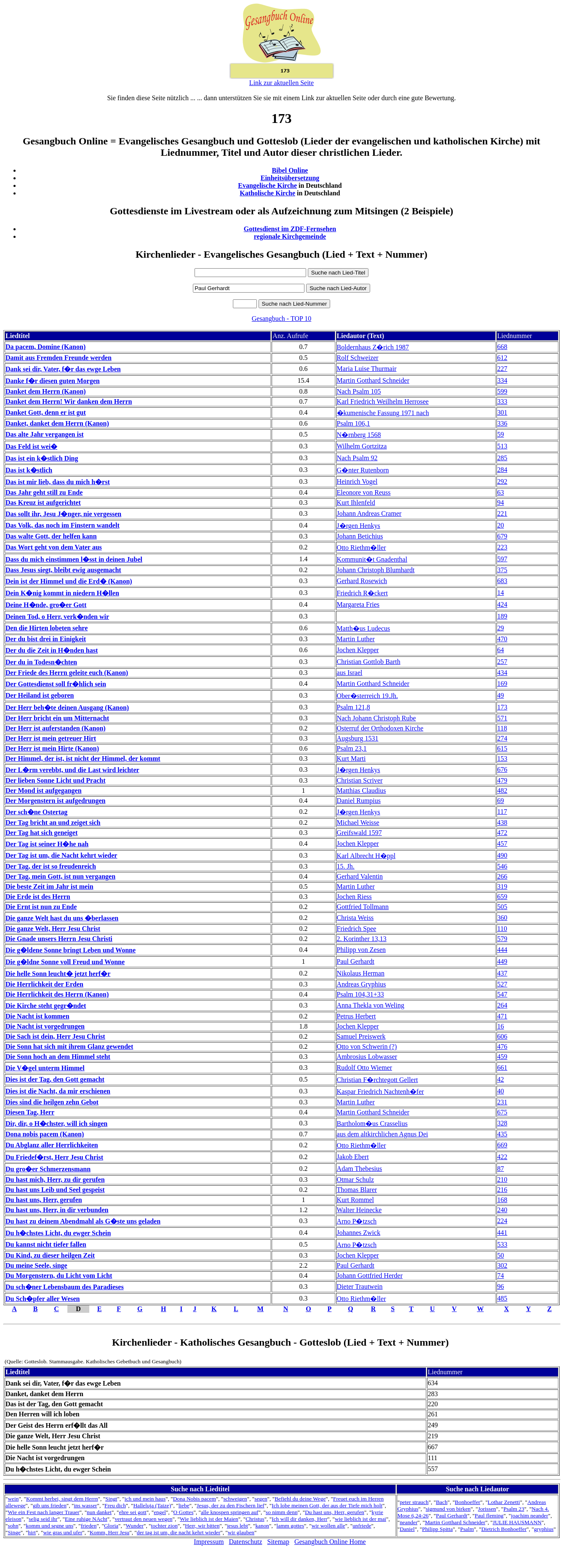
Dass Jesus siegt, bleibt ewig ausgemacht (63, 569)
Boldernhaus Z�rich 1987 (373, 347)
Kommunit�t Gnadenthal (372, 559)
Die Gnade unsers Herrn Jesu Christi (58, 938)
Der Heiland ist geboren (39, 695)
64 (500, 649)
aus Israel (350, 672)
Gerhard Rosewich (362, 580)
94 (500, 502)
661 (502, 1067)
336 (502, 423)
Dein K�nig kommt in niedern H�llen (62, 593)
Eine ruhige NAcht (86, 1519)
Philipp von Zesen (361, 949)
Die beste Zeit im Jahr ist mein (49, 886)
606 (502, 1036)
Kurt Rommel (355, 1199)
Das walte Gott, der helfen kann (51, 536)
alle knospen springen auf (230, 1512)
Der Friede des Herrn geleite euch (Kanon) (66, 672)
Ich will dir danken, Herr (299, 1519)
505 (502, 906)
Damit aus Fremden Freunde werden (58, 357)
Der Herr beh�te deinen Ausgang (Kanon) (67, 707)
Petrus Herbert (356, 1016)
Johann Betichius (360, 536)
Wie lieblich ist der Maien (209, 1519)
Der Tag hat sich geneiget (41, 832)
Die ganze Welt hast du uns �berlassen (61, 918)
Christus (254, 1519)
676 (502, 769)
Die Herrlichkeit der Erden (44, 984)
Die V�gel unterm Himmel (45, 1068)
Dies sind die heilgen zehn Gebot (52, 1102)
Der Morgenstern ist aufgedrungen (55, 800)
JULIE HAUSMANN (517, 1522)
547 (502, 994)
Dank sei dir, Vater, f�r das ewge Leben (63, 369)
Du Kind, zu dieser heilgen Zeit (50, 1255)
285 (502, 457)
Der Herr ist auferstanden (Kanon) (55, 728)
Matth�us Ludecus (363, 628)
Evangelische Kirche (267, 185)
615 (502, 748)
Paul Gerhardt (355, 961)
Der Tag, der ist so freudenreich (50, 866)
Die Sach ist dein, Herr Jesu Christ (55, 1036)
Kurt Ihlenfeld (356, 502)
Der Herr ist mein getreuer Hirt (50, 738)
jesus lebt (237, 1525)
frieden (89, 1525)
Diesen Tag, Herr (29, 1112)
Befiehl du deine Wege (300, 1499)
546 (502, 866)
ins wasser (85, 1505)
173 (502, 707)
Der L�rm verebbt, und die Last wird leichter (72, 769)
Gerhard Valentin (360, 876)
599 (502, 391)
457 (502, 843)
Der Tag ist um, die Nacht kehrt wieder (61, 855)
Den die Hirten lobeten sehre (46, 628)
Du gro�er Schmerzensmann (48, 1169)
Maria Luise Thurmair (367, 368)
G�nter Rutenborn (363, 470)
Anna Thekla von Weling (370, 1005)
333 (502, 401)
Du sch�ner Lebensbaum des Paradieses (64, 1286)
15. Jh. (346, 866)
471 (502, 1016)
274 (502, 738)
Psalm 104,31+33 (360, 994)
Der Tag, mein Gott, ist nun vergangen (60, 876)
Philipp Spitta (437, 1529)
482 (502, 790)
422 (502, 1156)
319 (502, 886)
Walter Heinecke (359, 1209)
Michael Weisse (358, 822)
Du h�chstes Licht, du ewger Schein (58, 1233)
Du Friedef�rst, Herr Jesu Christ (54, 1157)
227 (502, 368)
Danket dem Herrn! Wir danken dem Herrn (68, 401)
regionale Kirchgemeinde (290, 236)
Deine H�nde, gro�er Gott (45, 604)
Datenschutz (245, 1541)
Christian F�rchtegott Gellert (377, 1079)
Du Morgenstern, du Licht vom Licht (58, 1275)
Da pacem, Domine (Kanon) (45, 346)
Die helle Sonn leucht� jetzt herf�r (57, 973)
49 (500, 695)
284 (502, 469)
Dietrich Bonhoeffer (503, 1529)
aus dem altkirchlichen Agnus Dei (382, 1134)
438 (502, 822)
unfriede (361, 1525)
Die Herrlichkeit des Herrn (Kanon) (57, 994)
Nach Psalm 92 (357, 457)
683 (502, 580)
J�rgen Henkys (358, 525)
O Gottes (183, 1512)
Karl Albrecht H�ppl (366, 855)
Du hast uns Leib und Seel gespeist (55, 1189)
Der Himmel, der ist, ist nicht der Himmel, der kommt (82, 758)
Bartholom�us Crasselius (372, 1123)
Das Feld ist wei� (31, 446)
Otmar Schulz (355, 1179)
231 (502, 1102)
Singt (111, 1499)
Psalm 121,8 (353, 707)
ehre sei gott (133, 1512)
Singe (14, 1532)
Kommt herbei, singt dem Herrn (62, 1499)
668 (502, 346)
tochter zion (164, 1525)
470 (502, 639)
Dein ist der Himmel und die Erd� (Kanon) (68, 581)
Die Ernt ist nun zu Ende (41, 906)
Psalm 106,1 (353, 423)
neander (408, 1522)
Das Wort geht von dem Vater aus (53, 547)
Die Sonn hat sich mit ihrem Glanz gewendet (69, 1046)
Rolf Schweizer (358, 357)
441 (502, 1232)
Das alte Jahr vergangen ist (44, 434)
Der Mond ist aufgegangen (43, 790)
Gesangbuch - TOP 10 (281, 318)
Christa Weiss (355, 917)
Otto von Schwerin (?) (367, 1046)
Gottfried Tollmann (363, 906)
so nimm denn (282, 1512)
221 (502, 513)
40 (500, 1091)
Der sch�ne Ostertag (36, 812)
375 (502, 569)
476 (502, 1046)
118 (502, 728)
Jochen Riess (354, 896)
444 (502, 949)
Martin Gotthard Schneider (373, 380)
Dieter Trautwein (360, 1286)
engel (160, 1512)
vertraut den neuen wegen (143, 1519)
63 (500, 492)
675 (502, 1112)
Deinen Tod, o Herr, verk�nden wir (57, 616)
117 (502, 811)
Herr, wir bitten (202, 1525)
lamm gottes (290, 1525)
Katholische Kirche (267, 193)
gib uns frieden (50, 1505)
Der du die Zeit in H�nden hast (51, 650)
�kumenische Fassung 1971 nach (383, 412)
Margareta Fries (358, 604)
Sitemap (278, 1541)
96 (500, 1286)
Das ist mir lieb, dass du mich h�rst (57, 481)
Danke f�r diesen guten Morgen (52, 380)
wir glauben (241, 1532)
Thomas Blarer (357, 1189)
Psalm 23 (514, 1509)
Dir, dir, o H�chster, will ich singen (56, 1123)
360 (502, 917)
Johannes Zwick (359, 1232)
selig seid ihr (43, 1519)
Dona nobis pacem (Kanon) (44, 1134)
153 (502, 758)
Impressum (209, 1541)
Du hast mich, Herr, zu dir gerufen (55, 1179)
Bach (441, 1502)
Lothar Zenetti (504, 1502)
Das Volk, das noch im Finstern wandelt (62, 525)
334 (502, 380)
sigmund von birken (448, 1509)
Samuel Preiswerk (361, 1036)
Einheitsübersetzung (290, 177)
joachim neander (529, 1515)
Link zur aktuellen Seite (281, 82)
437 (502, 973)
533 (502, 1244)
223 (502, 547)
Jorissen (487, 1509)
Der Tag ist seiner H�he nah (46, 844)
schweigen (235, 1499)
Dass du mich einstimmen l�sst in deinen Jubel (73, 559)
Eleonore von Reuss (364, 492)
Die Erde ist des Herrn (37, 896)
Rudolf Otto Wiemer (364, 1067)
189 (502, 616)
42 (500, 1079)
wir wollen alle (328, 1525)
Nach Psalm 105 (359, 391)
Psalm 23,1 (352, 748)
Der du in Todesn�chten (41, 662)
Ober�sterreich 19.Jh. (367, 695)
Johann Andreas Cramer (369, 513)
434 (502, 672)
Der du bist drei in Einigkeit (45, 639)
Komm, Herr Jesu (109, 1532)
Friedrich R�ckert (362, 593)
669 (502, 1145)
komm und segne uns (49, 1525)
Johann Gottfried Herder (370, 1275)
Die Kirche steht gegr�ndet (45, 1005)
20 (500, 525)
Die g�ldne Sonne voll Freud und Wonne (65, 961)
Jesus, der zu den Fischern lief (230, 1505)
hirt (32, 1532)
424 (502, 604)
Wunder (135, 1525)
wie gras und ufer (62, 1532)
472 (502, 832)
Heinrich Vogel (357, 481)
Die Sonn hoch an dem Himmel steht (57, 1056)
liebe (184, 1505)
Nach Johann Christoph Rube (376, 718)
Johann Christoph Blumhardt (376, 569)
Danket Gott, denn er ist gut (45, 412)
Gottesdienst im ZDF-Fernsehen (290, 228)
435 (502, 1134)
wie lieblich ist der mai (360, 1519)
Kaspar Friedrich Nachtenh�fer (380, 1091)
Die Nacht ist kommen (37, 1016)
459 (502, 1056)
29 (500, 628)
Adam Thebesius (359, 1168)
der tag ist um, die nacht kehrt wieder (178, 1532)
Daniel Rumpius (359, 800)
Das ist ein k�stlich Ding (41, 458)
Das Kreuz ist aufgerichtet (43, 502)
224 (502, 1220)
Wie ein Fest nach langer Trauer (43, 1512)
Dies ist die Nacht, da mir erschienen (57, 1091)
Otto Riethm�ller (361, 547)
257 (502, 661)
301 (502, 412)
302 (502, 1265)
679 (502, 536)
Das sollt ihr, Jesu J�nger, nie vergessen (63, 513)
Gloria (111, 1525)
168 (502, 1199)
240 (502, 1209)
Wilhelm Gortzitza (362, 446)
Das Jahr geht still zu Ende (44, 492)
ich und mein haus (145, 1499)
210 (502, 1179)
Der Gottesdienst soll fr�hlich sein (55, 684)
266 (502, 876)
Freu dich (115, 1505)
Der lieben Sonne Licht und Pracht (55, 780)
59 (500, 434)
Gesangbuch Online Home (330, 1541)
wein (13, 1499)
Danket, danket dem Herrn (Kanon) (57, 423)
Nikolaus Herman (360, 973)
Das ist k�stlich (28, 470)
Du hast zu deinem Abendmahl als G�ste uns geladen (82, 1221)
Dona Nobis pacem (194, 1499)
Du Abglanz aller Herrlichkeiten (51, 1145)
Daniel (407, 1529)
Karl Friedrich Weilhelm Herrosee (383, 401)
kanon (262, 1525)
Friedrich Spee (356, 928)
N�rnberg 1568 (359, 434)
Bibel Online (290, 170)
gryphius (544, 1529)
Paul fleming (489, 1515)
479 (502, 780)
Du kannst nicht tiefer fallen (45, 1244)
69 (500, 800)
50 (500, 1255)
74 (500, 1275)
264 (502, 1005)
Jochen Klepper (358, 649)
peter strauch (414, 1502)
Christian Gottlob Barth (368, 661)
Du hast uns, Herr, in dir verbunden (57, 1209)
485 (502, 1298)
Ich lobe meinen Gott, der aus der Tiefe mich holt (327, 1505)
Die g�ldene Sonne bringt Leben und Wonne (70, 950)
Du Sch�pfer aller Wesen (42, 1298)
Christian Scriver (360, 780)
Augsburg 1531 (358, 738)
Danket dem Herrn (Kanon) (45, 391)
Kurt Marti (351, 758)
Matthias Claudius (361, 790)
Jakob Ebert (353, 1156)
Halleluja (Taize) (152, 1505)
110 (502, 928)
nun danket (99, 1512)
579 (502, 938)
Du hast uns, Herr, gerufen (43, 1199)
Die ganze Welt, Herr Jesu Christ (52, 928)
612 (502, 357)
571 (502, 718)
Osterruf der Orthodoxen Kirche (380, 728)
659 (502, 896)
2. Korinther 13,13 (362, 938)
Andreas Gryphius (361, 984)
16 (500, 1026)
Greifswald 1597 (359, 832)
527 (502, 984)
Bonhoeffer (467, 1502)
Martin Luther (356, 639)
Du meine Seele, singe (36, 1265)
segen (260, 1499)
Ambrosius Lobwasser (367, 1056)
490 (502, 855)
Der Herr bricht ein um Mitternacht (57, 718)
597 (502, 559)
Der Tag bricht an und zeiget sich (53, 822)
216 (502, 1189)
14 (500, 592)
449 (502, 961)
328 (502, 1123)
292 (502, 481)
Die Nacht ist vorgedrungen (45, 1026)
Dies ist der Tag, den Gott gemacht (54, 1079)
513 (502, 446)
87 (500, 1168)
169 (502, 683)
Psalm (467, 1529)
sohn (13, 1525)
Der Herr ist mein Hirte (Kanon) (52, 748)
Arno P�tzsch (357, 1221)
